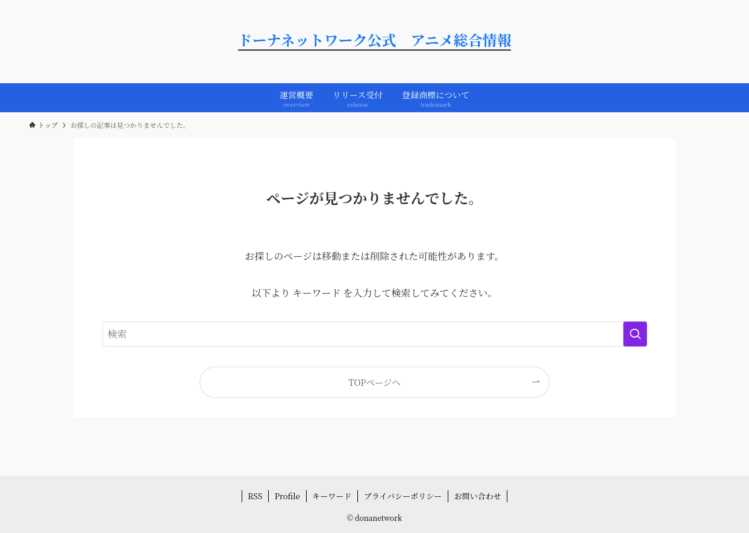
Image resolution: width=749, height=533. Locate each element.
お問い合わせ (477, 496)
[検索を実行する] (635, 334)
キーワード (331, 496)
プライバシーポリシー (403, 496)
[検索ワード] (374, 334)
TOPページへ (374, 382)
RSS (255, 496)
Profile (287, 496)
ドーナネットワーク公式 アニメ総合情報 (375, 41)
